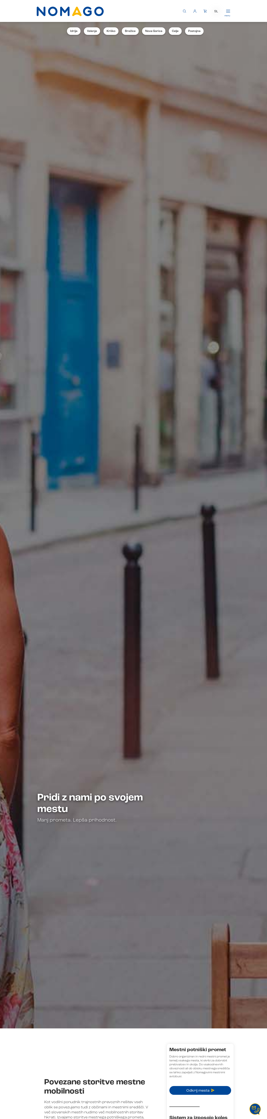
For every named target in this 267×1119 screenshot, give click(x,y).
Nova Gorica (153, 31)
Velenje (92, 31)
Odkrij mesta (200, 1090)
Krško (111, 31)
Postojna (194, 31)
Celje (175, 31)
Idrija (73, 31)
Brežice (130, 31)
